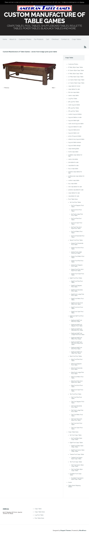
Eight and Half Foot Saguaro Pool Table (76, 325)
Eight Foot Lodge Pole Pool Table (77, 295)
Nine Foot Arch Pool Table (77, 386)
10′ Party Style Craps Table (75, 76)
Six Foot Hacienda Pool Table (77, 236)
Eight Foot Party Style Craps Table (77, 446)
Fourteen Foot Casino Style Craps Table (77, 478)
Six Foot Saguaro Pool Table (77, 206)
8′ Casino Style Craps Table (76, 70)
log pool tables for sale (75, 126)
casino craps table (73, 95)
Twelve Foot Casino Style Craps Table (76, 458)
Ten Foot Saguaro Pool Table (77, 402)
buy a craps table (73, 168)
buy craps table (72, 183)
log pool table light (73, 120)
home (5, 39)
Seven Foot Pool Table (76, 240)
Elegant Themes (65, 530)
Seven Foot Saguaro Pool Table (77, 265)
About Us (12, 39)
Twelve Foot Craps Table (77, 454)
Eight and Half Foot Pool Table (76, 316)
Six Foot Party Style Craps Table (76, 439)
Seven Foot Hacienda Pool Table (77, 244)
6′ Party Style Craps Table (75, 73)
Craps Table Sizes (73, 432)
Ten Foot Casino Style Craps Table (77, 465)
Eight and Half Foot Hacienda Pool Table (77, 329)
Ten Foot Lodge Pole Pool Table (77, 411)
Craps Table (38, 508)
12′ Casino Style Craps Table (76, 83)
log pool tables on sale (74, 117)
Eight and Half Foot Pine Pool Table (76, 321)
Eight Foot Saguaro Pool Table (76, 286)
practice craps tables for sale (75, 172)
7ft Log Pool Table (73, 111)
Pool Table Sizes (73, 199)
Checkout (55, 39)
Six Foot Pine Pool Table (76, 219)
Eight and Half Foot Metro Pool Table (76, 338)
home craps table (73, 151)
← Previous (6, 87)
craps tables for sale (74, 89)
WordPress (82, 530)
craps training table (73, 148)
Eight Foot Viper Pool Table (77, 312)
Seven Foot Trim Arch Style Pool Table (77, 270)
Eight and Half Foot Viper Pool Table (76, 352)
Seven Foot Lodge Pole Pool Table (76, 252)
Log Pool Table (72, 98)
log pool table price (74, 130)
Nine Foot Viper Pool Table (77, 390)
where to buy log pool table (76, 139)
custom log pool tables (75, 114)
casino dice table (73, 159)
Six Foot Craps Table (75, 435)
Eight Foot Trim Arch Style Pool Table (77, 303)
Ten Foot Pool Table (75, 394)
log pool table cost (73, 133)
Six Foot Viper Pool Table (76, 223)
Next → (54, 87)
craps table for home (74, 86)
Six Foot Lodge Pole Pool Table (77, 214)
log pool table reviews (74, 142)
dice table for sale (73, 162)
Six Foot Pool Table (75, 202)
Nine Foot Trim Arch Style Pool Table (77, 381)
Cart (47, 39)
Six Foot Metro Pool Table (76, 232)
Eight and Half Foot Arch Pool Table (76, 348)
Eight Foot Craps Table (76, 442)
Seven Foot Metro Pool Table (77, 257)
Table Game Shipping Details (74, 486)
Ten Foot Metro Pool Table (77, 415)
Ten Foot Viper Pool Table (77, 428)
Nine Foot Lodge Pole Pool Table (77, 373)
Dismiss (82, 2)
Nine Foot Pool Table (76, 356)
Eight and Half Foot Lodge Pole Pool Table (77, 334)
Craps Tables (76, 39)
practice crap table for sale (75, 189)
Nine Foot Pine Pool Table (76, 360)
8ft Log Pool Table (73, 108)
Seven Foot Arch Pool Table (77, 248)
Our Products (38, 39)
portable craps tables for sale (75, 155)
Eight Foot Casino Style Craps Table (77, 450)
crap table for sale (73, 165)
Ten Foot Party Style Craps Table (76, 470)
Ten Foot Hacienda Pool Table (76, 406)
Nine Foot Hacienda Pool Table (76, 368)
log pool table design (74, 145)
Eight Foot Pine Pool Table (77, 281)
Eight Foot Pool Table (76, 278)
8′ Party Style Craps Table (75, 67)
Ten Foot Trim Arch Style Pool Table (76, 419)
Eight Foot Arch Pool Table (77, 308)
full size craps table (73, 92)
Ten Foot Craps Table (76, 462)
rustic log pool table (74, 105)
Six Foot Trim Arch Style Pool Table (76, 227)
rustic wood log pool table (75, 123)
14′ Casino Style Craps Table (76, 80)
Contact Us (65, 39)
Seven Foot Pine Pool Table (77, 261)
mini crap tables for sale (75, 186)
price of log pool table (74, 136)
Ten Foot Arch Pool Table (76, 424)
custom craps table (73, 180)
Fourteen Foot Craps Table (75, 474)
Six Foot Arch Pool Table (76, 210)
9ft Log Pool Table (73, 101)
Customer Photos (25, 39)
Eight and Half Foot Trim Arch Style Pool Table (77, 343)
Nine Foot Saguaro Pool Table (76, 364)
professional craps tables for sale (76, 176)
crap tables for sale (73, 196)
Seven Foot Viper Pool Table (77, 274)
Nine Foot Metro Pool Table (77, 377)
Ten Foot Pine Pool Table (76, 398)
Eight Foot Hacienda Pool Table (77, 290)
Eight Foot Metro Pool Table (77, 299)
